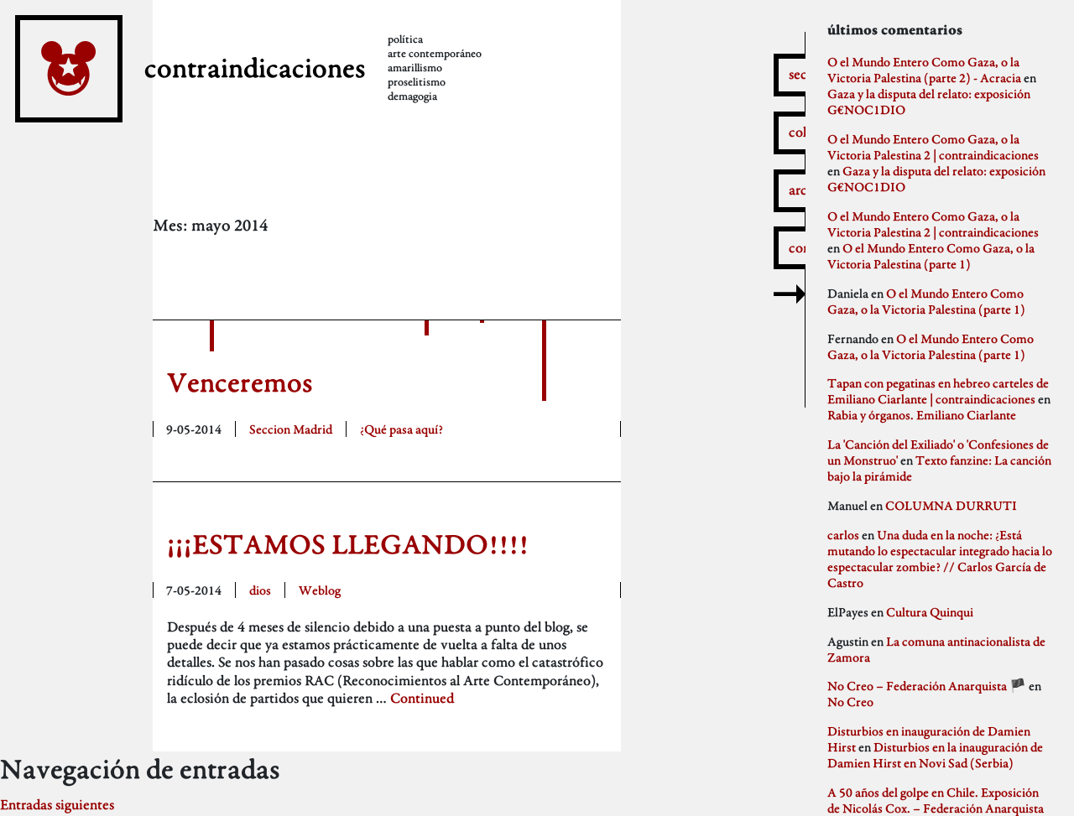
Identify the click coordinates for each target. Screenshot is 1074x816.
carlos (843, 535)
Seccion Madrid (290, 429)
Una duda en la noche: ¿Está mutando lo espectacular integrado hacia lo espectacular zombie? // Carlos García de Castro (939, 558)
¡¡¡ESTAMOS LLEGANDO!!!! (348, 544)
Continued (422, 698)
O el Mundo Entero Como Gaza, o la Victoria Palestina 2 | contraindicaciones (933, 147)
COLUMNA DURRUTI (951, 505)
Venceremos (240, 382)
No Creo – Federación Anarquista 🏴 (926, 686)
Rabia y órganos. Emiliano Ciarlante (921, 415)
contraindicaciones (255, 67)
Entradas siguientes (57, 804)
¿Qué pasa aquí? (401, 429)
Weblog (320, 590)
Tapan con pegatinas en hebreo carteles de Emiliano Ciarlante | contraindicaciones (938, 391)
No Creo (850, 701)
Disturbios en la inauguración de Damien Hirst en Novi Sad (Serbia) (935, 755)
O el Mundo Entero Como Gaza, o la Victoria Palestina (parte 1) (931, 256)
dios (260, 590)
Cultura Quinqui (929, 612)
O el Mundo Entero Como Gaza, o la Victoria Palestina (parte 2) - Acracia (924, 70)
